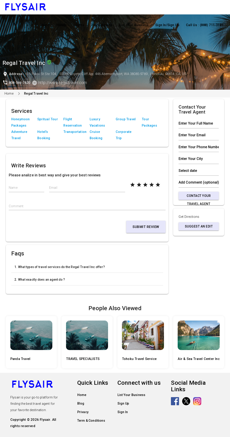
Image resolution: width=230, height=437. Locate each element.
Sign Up (123, 403)
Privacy (82, 412)
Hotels (61, 25)
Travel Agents (101, 25)
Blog (80, 403)
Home (45, 25)
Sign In (122, 412)
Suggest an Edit (199, 226)
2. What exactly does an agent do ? (39, 279)
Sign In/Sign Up (167, 25)
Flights (78, 25)
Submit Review (146, 227)
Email (53, 188)
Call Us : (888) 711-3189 (204, 25)
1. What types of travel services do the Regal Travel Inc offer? (59, 267)
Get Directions (189, 217)
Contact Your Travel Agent (199, 197)
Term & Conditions (91, 420)
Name (13, 188)
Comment (16, 206)
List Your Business (134, 25)
